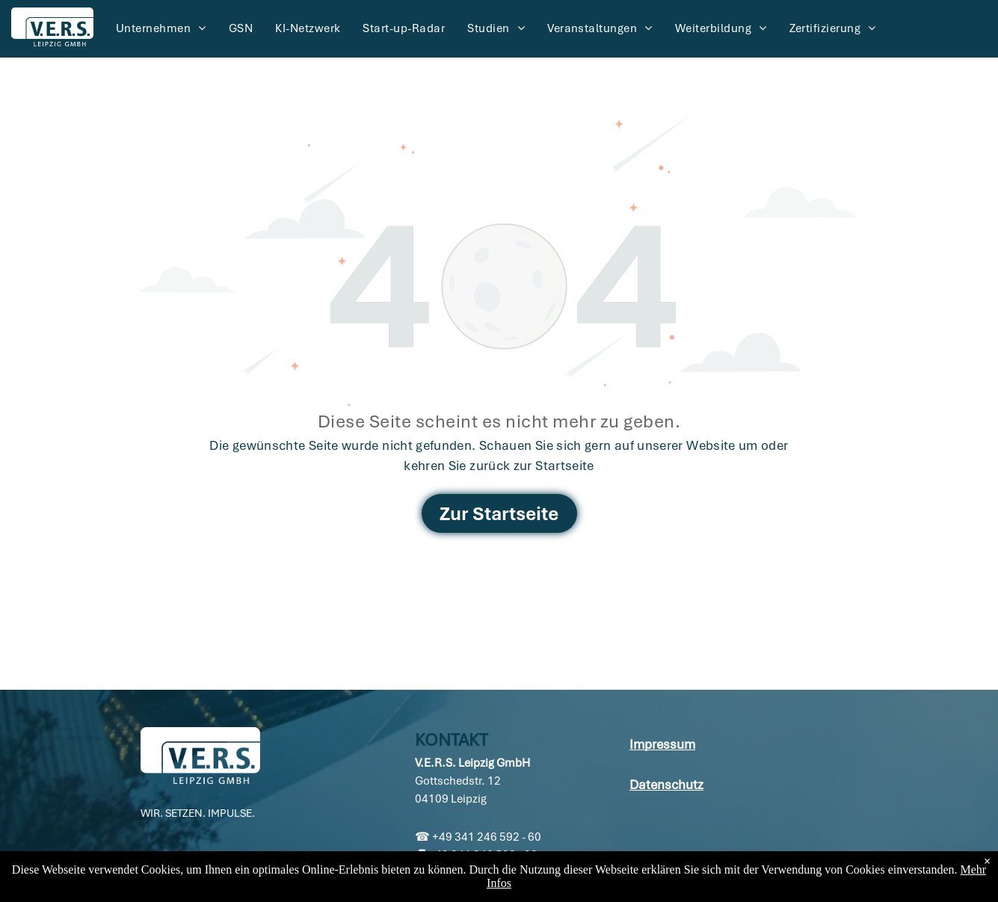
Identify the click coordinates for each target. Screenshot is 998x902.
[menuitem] (161, 28)
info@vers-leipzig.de (479, 872)
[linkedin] (152, 867)
